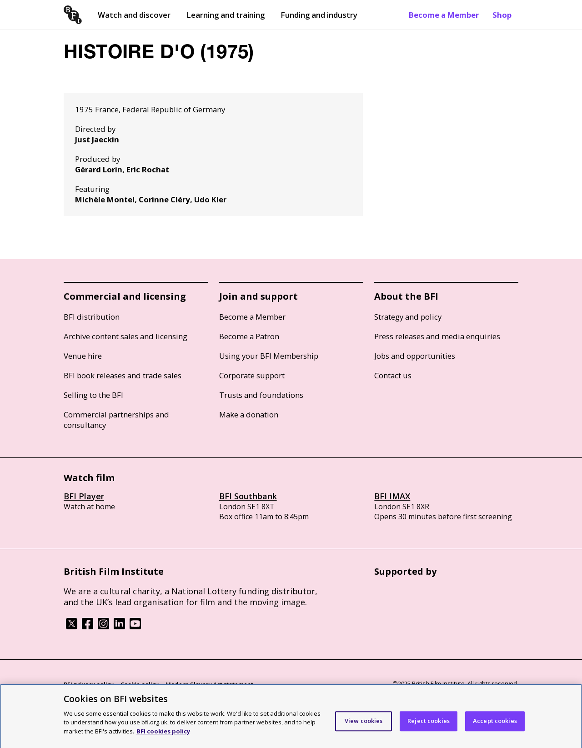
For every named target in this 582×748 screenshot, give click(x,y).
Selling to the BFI (93, 395)
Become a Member (444, 15)
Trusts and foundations (261, 395)
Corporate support (252, 375)
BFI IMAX (392, 496)
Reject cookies (428, 725)
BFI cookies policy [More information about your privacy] (163, 735)
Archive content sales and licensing (125, 336)
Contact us (392, 375)
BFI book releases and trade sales (122, 375)
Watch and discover (134, 15)
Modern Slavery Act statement (209, 684)
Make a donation (248, 414)
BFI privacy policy (89, 684)
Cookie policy (139, 684)
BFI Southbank (248, 496)
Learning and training (225, 15)
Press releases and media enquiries (437, 336)
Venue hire (83, 356)
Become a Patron (249, 336)
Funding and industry (319, 15)
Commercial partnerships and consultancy (116, 419)
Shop (502, 15)
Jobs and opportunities (414, 356)
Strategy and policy (408, 316)
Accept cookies (495, 725)
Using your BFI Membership (268, 356)
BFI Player (84, 496)
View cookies (364, 725)
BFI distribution (92, 316)
